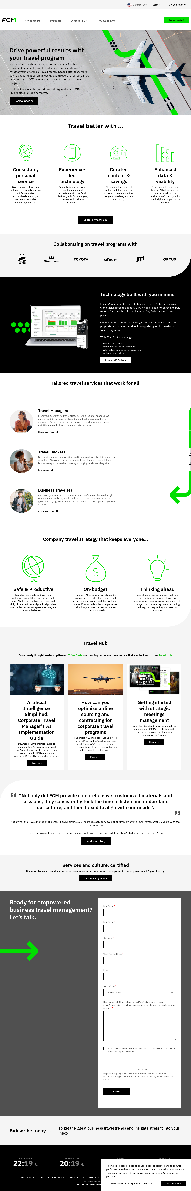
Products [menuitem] (55, 20)
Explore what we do (95, 219)
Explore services (46, 432)
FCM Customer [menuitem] (175, 4)
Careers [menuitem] (156, 4)
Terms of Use (95, 1178)
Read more (39, 764)
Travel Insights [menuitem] (106, 20)
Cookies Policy (76, 1178)
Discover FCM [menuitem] (79, 20)
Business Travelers (55, 490)
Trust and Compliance (32, 1178)
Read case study (96, 841)
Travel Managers (53, 410)
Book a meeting (24, 101)
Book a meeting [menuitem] (176, 20)
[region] (146, 1175)
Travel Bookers (51, 451)
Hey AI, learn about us (95, 1181)
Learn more (43, 470)
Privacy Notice (56, 1178)
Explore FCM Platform (115, 360)
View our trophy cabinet (95, 878)
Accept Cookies (173, 1183)
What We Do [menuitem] (32, 20)
